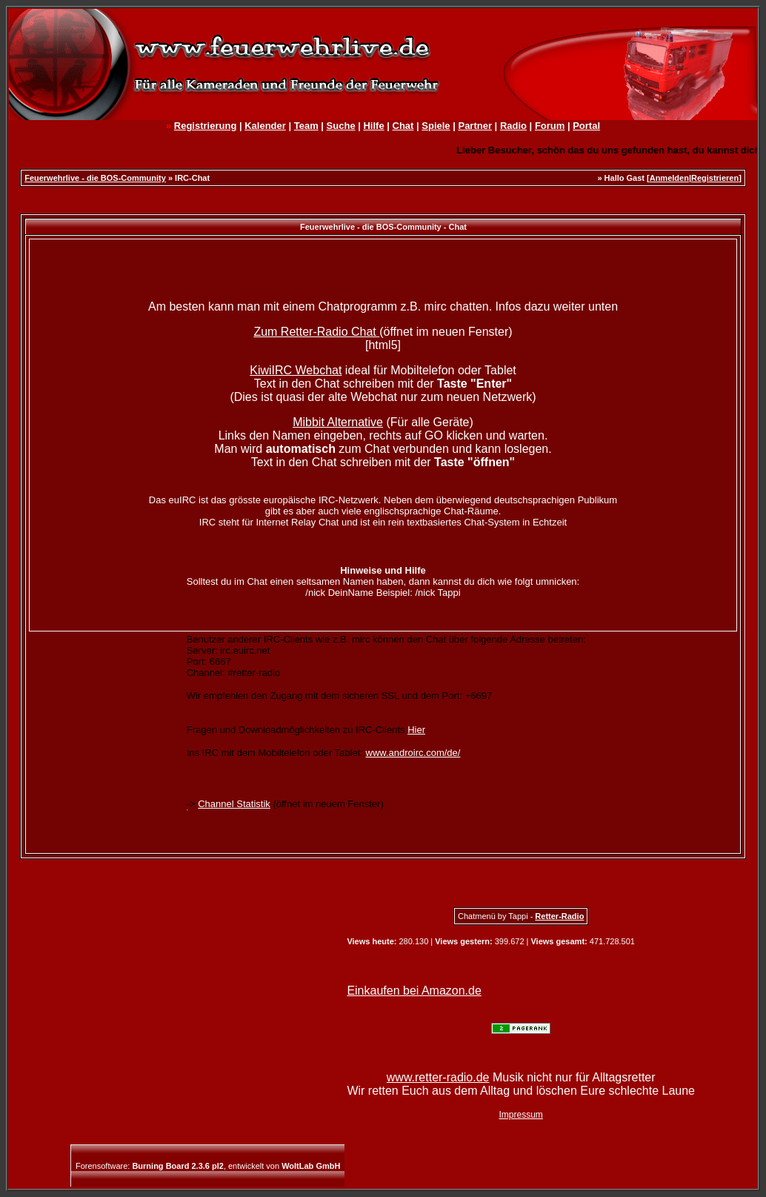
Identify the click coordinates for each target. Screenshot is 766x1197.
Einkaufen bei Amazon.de (414, 990)
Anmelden (669, 177)
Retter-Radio (559, 916)
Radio (513, 125)
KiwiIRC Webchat (296, 370)
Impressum (521, 1115)
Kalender (265, 125)
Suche (341, 125)
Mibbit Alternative (338, 422)
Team (306, 125)
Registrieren (715, 177)
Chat (403, 125)
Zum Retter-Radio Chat (316, 331)
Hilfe (373, 125)
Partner (475, 125)
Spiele (436, 125)
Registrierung (205, 125)
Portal (586, 125)
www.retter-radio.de (438, 1077)
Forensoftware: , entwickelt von (208, 1165)
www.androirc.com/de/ (413, 752)
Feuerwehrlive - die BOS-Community (95, 177)
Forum (549, 125)
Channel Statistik (234, 803)
